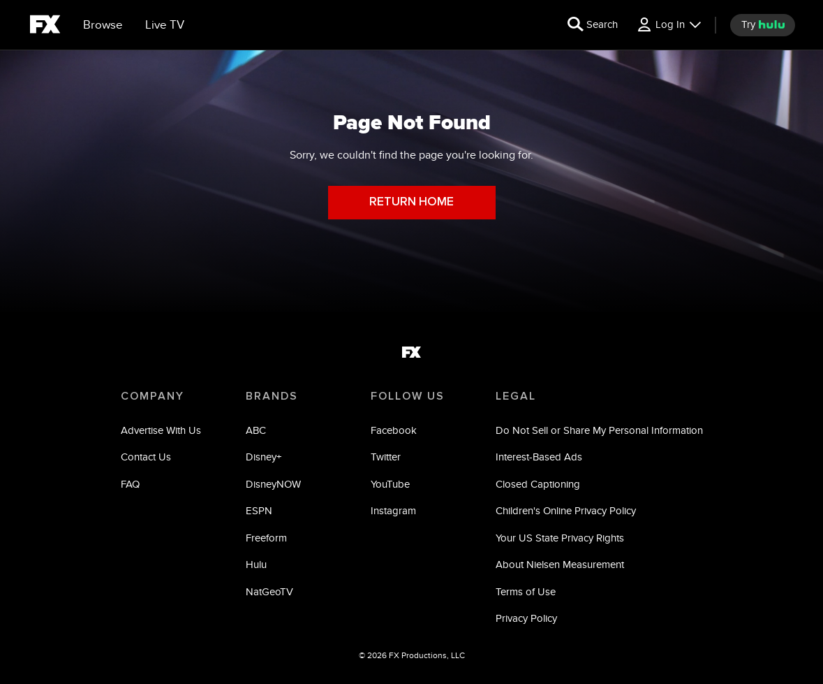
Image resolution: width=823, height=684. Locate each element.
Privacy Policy (526, 618)
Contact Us (146, 456)
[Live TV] (164, 25)
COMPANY (152, 396)
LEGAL (516, 396)
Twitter (386, 456)
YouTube (390, 483)
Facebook (394, 430)
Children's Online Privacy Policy (566, 510)
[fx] (45, 26)
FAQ (130, 483)
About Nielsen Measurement (560, 564)
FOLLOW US (408, 396)
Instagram (393, 510)
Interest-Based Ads (539, 456)
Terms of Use (526, 591)
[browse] (103, 25)
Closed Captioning (538, 483)
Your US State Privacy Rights (560, 537)
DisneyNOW (273, 483)
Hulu (256, 564)
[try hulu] (762, 25)
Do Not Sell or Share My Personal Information (599, 430)
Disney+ (263, 456)
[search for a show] (593, 25)
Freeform (266, 537)
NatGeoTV (269, 591)
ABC (256, 430)
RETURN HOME (411, 202)
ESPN (259, 510)
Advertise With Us (161, 430)
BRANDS (272, 396)
